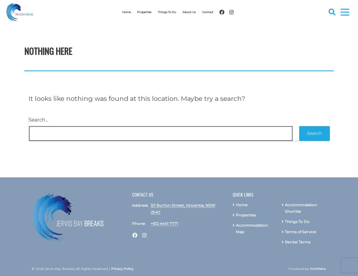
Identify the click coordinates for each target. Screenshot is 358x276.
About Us (191, 12)
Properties (143, 12)
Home (124, 12)
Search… (38, 120)
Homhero (318, 269)
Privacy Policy (122, 269)
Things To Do (167, 12)
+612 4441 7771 (164, 223)
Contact (210, 12)
